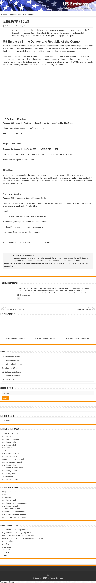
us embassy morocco (10, 479)
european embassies (10, 492)
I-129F (35, 243)
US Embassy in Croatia (11, 376)
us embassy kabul (9, 445)
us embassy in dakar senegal (13, 500)
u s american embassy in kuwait (14, 517)
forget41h (5, 555)
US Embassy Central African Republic (42, 181)
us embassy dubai (9, 465)
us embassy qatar (9, 436)
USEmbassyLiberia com (11, 509)
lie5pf (4, 494)
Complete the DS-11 (10, 368)
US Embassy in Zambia (44, 339)
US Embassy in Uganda (14, 339)
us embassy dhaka (9, 442)
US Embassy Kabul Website (13, 468)
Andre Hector (9, 26)
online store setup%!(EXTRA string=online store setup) (23, 538)
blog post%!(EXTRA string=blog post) (16, 533)
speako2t (5, 553)
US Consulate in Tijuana (11, 380)
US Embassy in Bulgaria (11, 372)
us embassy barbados (10, 453)
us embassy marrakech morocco (14, 503)
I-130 (44, 243)
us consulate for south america (14, 512)
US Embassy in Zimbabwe (77, 339)
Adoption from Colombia (18, 308)
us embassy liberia (9, 474)
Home (3, 15)
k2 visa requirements (10, 433)
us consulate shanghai (10, 439)
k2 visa (4, 451)
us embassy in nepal (10, 506)
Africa (10, 15)
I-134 (16, 183)
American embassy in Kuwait (13, 459)
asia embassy (7, 497)
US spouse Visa (48, 56)
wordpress (6, 550)
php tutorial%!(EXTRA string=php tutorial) (18, 535)
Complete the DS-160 (78, 308)
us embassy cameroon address (14, 514)
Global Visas (6, 421)
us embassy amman (9, 471)
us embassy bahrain (9, 456)
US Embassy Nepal (9, 476)
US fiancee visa (63, 56)
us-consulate (7, 448)
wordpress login (8, 541)
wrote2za (5, 544)
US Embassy (27, 26)
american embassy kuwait (12, 462)
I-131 (74, 181)
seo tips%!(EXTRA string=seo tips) (15, 530)
